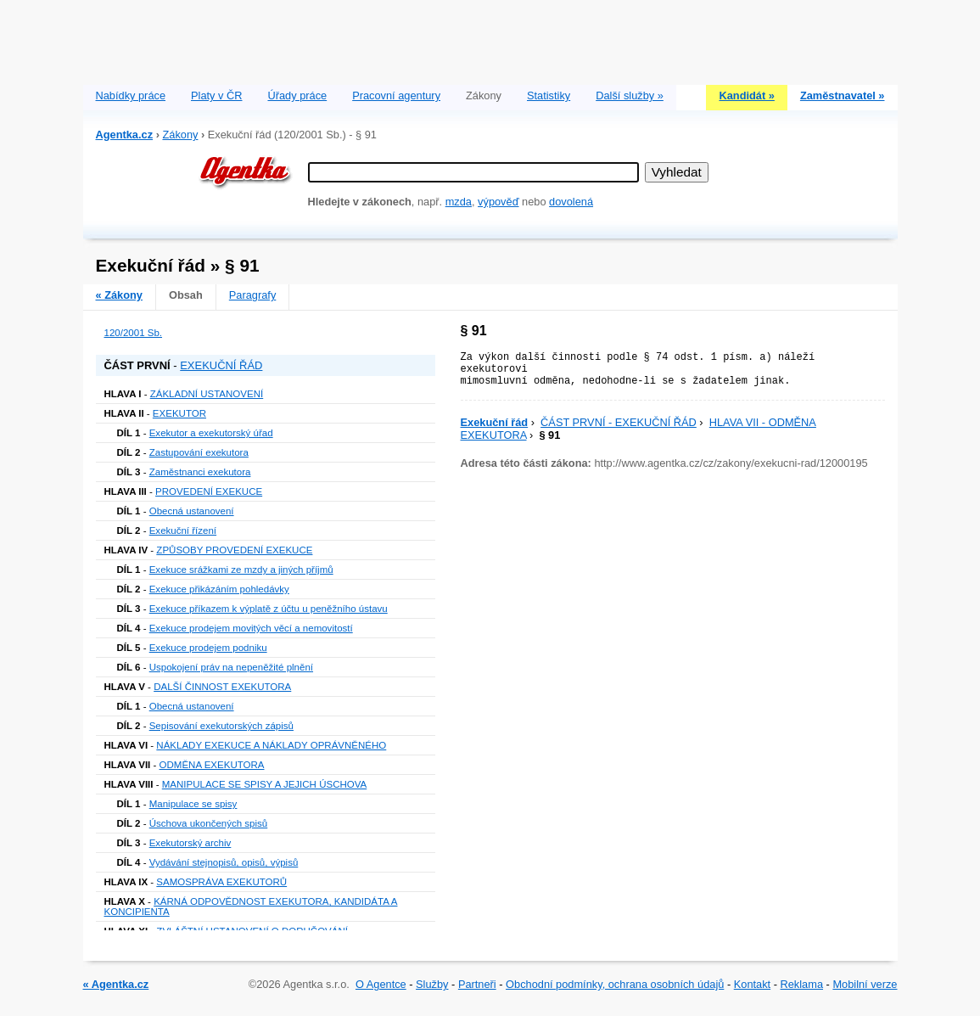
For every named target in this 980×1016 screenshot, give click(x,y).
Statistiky (548, 95)
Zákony (180, 134)
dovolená (571, 201)
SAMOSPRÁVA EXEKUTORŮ (221, 882)
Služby (432, 984)
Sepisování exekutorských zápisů (221, 726)
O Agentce (381, 984)
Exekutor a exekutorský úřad (211, 433)
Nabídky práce (131, 95)
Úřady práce (297, 95)
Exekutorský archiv (190, 843)
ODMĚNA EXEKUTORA (212, 765)
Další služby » (630, 95)
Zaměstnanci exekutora (200, 472)
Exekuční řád (495, 422)
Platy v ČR (216, 95)
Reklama (802, 984)
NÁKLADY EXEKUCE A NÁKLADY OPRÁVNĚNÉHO (271, 745)
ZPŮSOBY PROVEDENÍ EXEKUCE (234, 550)
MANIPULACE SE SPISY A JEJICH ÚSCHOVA (264, 784)
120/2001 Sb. (133, 333)
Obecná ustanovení (191, 511)
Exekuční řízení (182, 530)
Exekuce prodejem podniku (208, 648)
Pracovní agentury (396, 95)
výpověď (498, 201)
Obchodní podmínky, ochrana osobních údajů (615, 984)
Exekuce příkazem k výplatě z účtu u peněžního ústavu (268, 608)
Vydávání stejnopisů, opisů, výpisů (224, 862)
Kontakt (752, 984)
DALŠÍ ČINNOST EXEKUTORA (222, 687)
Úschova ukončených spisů (208, 823)
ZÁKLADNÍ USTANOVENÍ (207, 394)
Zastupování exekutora (199, 452)
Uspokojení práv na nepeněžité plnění (231, 667)
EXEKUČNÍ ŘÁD (221, 365)
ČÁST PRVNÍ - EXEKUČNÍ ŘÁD (618, 422)
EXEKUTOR (179, 413)
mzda (458, 201)
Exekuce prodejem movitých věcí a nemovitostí (251, 628)
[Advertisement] (490, 38)
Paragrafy (252, 295)
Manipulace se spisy (193, 804)
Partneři (477, 984)
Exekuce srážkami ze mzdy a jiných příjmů (241, 569)
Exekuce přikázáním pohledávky (219, 589)
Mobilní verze (864, 984)
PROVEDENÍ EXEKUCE (208, 491)
